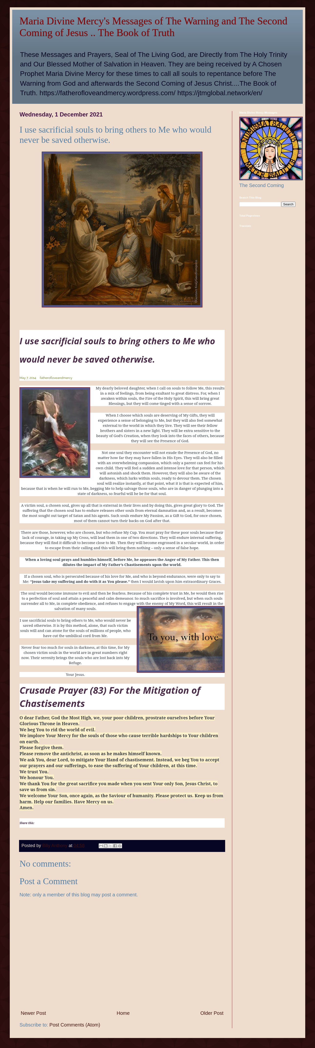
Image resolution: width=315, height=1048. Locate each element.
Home (123, 1013)
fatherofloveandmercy (56, 378)
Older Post (211, 1013)
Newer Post (33, 1013)
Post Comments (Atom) (74, 1024)
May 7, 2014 (28, 378)
